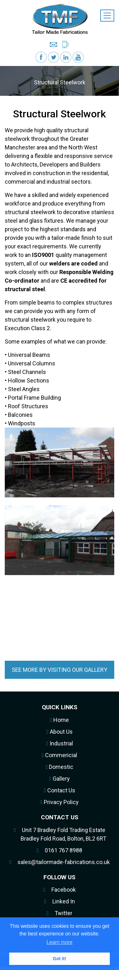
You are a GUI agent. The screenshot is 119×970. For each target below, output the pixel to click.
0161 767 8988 (63, 850)
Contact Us (59, 790)
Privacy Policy (59, 802)
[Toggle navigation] (107, 16)
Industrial (59, 743)
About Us (59, 731)
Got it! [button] (59, 958)
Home (59, 720)
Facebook (63, 889)
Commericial (59, 755)
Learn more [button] (60, 942)
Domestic (60, 767)
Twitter (63, 913)
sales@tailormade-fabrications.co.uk (63, 862)
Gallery (59, 778)
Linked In (63, 901)
